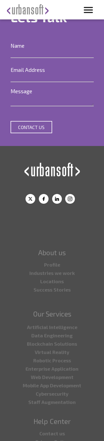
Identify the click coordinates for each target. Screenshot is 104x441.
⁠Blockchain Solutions (52, 355)
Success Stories (52, 301)
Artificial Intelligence (52, 338)
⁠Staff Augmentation (52, 413)
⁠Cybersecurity (52, 405)
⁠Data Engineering (52, 346)
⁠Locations (52, 292)
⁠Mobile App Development (52, 396)
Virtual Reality (52, 363)
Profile (52, 276)
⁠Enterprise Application (52, 380)
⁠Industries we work (52, 284)
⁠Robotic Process (52, 371)
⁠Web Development (52, 388)
